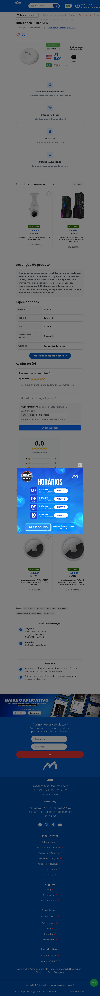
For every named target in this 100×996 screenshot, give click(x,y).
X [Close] (80, 464)
